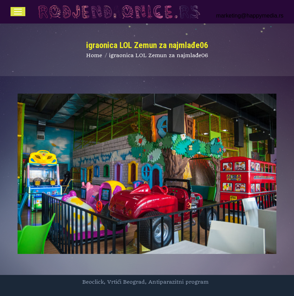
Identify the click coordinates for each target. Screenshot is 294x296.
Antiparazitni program (178, 282)
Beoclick (93, 282)
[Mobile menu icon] (18, 11)
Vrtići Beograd (126, 282)
